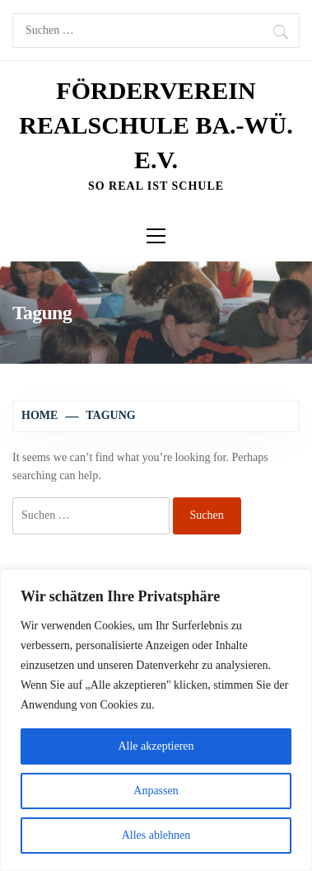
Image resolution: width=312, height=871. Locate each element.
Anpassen (155, 790)
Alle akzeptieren (155, 746)
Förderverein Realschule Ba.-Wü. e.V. (156, 125)
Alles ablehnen (156, 835)
